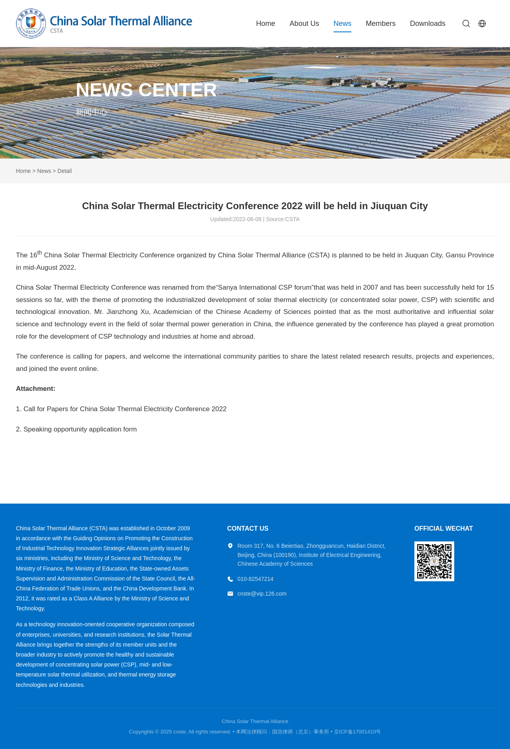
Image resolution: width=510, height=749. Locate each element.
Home (265, 23)
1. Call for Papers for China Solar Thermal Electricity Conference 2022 (121, 409)
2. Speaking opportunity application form (76, 429)
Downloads (427, 23)
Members (381, 23)
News (342, 23)
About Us (304, 23)
